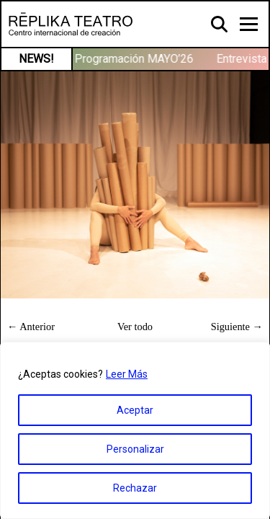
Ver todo (135, 326)
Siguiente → (237, 326)
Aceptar (135, 410)
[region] (135, 430)
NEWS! (36, 59)
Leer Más (127, 374)
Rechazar (135, 488)
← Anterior (31, 326)
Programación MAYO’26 (135, 59)
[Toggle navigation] (249, 24)
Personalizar (135, 449)
